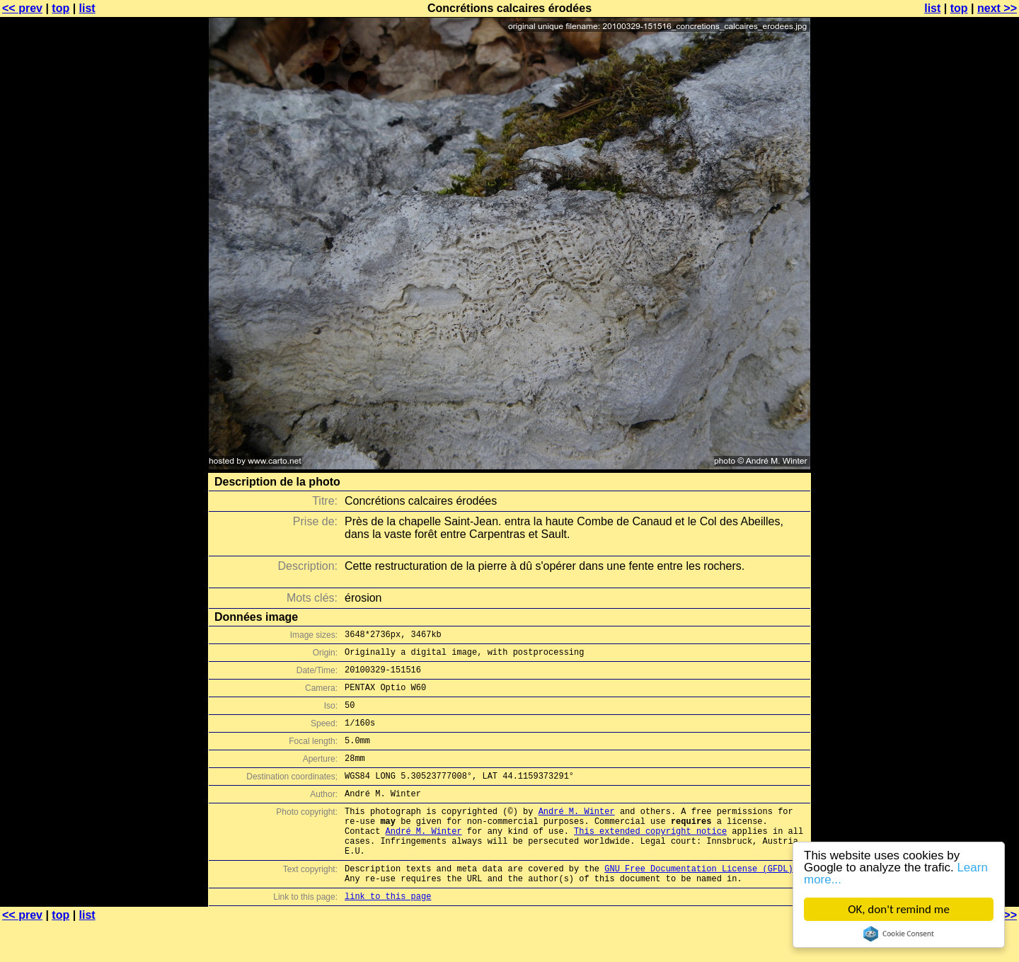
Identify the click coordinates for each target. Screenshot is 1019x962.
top (60, 8)
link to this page (388, 934)
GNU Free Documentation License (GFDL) (698, 902)
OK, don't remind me (899, 909)
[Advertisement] (961, 350)
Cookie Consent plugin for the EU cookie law (898, 933)
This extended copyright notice (650, 858)
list (87, 8)
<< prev (22, 8)
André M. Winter (577, 834)
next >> (997, 8)
